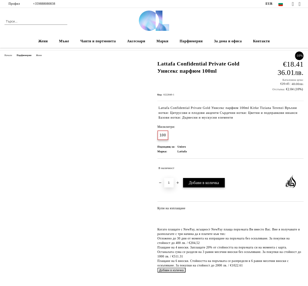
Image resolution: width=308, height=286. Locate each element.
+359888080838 (44, 3)
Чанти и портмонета (98, 41)
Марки (162, 41)
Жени (43, 41)
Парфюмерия (191, 41)
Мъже (64, 41)
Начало (8, 55)
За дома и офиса (228, 41)
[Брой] (169, 182)
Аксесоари (136, 41)
